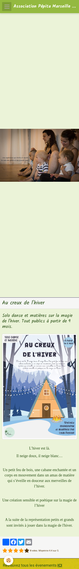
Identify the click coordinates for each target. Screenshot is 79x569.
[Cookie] (8, 560)
